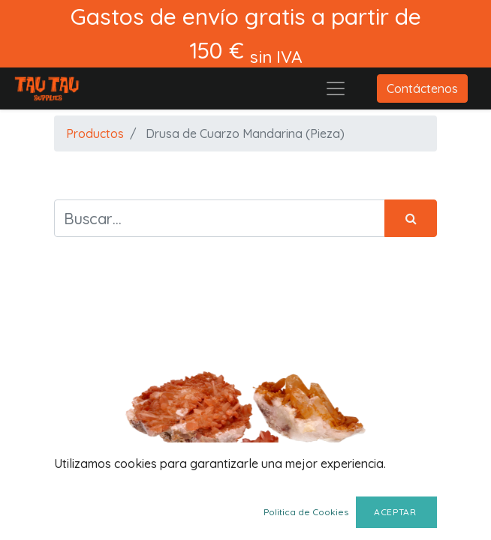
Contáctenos (422, 88)
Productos (95, 133)
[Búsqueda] (410, 218)
